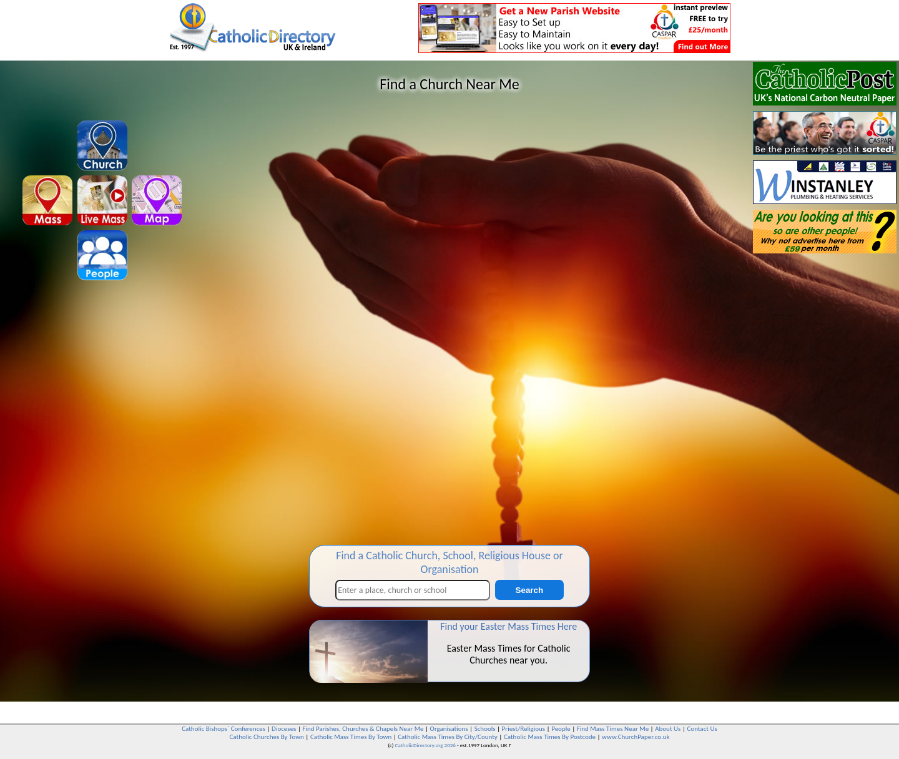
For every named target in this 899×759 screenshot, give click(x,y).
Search (529, 590)
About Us (667, 729)
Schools (485, 729)
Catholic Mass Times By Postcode (550, 737)
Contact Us (702, 729)
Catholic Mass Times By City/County (448, 737)
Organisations (449, 729)
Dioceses (284, 729)
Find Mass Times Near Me (613, 729)
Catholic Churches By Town (266, 737)
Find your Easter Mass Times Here (508, 626)
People (561, 729)
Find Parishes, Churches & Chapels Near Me (362, 729)
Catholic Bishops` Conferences (223, 729)
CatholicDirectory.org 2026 (425, 745)
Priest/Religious (524, 729)
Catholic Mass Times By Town (350, 737)
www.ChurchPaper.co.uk (635, 737)
